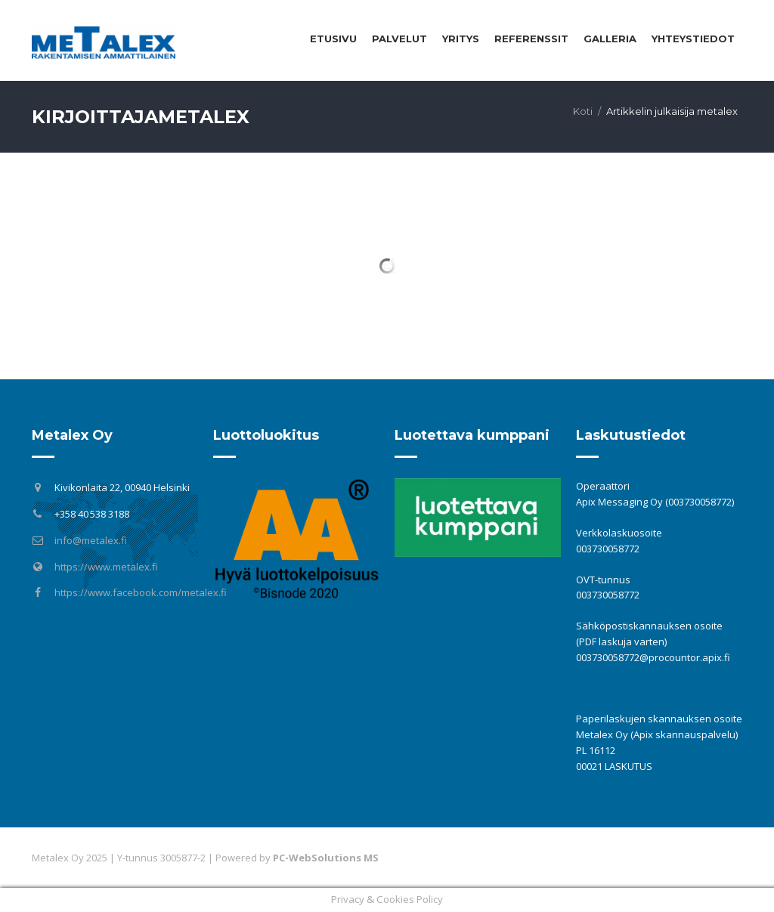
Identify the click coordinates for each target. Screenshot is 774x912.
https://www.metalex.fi (106, 566)
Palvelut (399, 38)
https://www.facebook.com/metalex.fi (140, 592)
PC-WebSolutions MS (326, 857)
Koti (583, 111)
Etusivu (333, 38)
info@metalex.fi (90, 540)
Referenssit (531, 38)
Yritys (460, 38)
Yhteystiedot (693, 38)
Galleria (610, 38)
